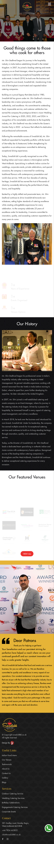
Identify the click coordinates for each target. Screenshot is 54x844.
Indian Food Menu (9, 755)
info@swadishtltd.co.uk (11, 834)
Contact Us (6, 773)
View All (27, 553)
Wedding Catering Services (13, 798)
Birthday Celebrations (10, 802)
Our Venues (6, 759)
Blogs (4, 782)
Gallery (5, 777)
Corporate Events (9, 811)
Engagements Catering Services (15, 807)
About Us (5, 768)
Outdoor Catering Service (12, 793)
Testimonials (7, 764)
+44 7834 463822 (10, 830)
